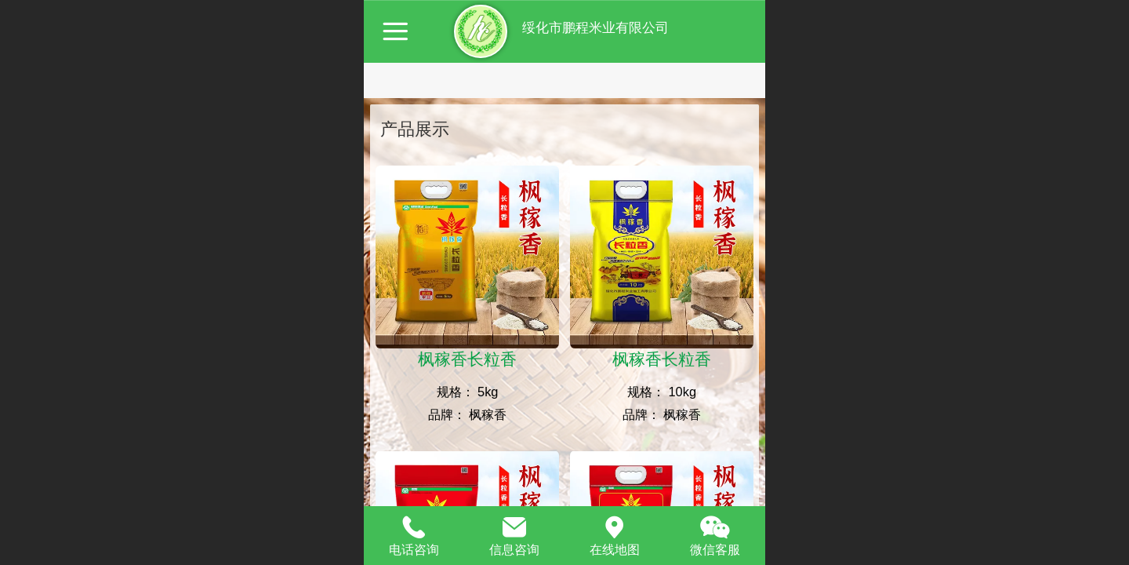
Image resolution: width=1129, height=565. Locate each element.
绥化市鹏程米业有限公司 (593, 27)
